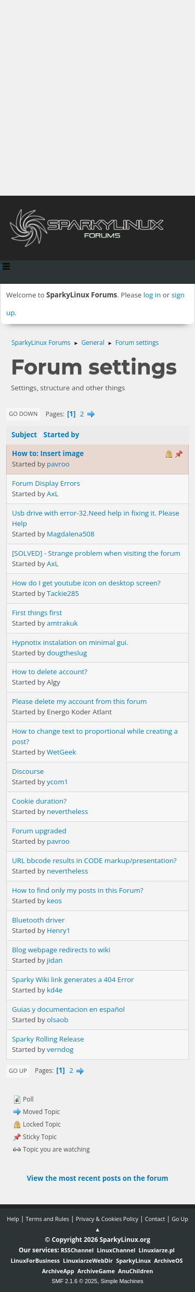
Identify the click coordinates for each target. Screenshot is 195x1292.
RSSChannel (77, 1250)
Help (13, 1219)
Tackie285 (63, 593)
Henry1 (58, 930)
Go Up (18, 1070)
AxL (52, 493)
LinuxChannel (116, 1250)
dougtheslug (67, 652)
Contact (155, 1219)
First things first (37, 612)
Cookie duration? (39, 801)
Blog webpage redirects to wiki (61, 949)
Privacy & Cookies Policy (107, 1219)
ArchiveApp (58, 1271)
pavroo (58, 464)
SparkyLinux (133, 1260)
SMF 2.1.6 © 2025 (74, 1281)
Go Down (23, 413)
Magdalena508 (70, 534)
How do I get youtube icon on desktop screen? (86, 583)
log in (152, 295)
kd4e (54, 990)
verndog (60, 1049)
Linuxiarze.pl (157, 1250)
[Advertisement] (97, 98)
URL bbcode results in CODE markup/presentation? (94, 860)
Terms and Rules (47, 1219)
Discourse (28, 771)
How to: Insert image (48, 453)
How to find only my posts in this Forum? (77, 890)
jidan (54, 960)
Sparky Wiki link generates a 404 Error (73, 979)
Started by (62, 434)
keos (54, 900)
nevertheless (67, 811)
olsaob (57, 1019)
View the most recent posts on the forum (97, 1178)
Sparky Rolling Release (48, 1039)
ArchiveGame (96, 1271)
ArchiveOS (168, 1260)
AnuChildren (135, 1271)
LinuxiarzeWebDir (88, 1260)
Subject (24, 434)
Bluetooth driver (38, 920)
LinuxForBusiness (34, 1260)
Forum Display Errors (46, 483)
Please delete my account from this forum (79, 701)
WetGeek (61, 752)
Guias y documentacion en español (68, 1009)
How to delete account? (49, 671)
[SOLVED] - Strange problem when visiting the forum (96, 553)
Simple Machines (122, 1281)
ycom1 (57, 781)
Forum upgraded (39, 830)
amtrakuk (62, 623)
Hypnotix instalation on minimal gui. (70, 642)
